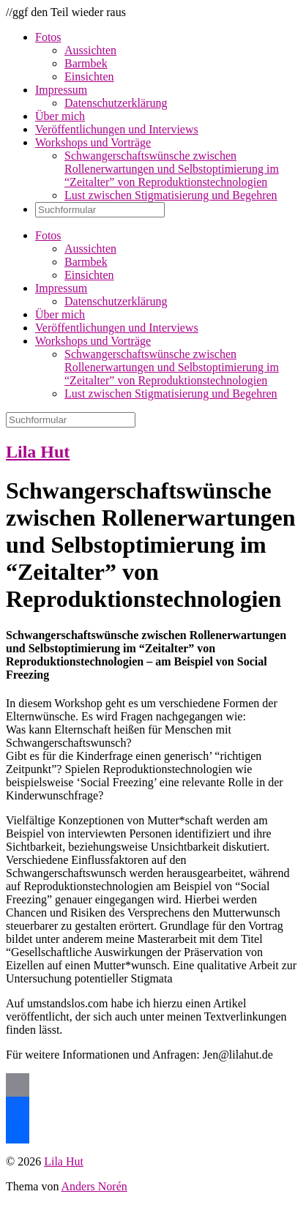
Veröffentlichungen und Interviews (116, 129)
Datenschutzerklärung (115, 103)
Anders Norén (94, 1186)
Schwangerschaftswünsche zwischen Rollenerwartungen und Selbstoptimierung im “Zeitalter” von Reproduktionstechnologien (171, 168)
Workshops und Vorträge (93, 142)
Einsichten (89, 76)
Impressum (61, 89)
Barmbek (86, 63)
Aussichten (90, 50)
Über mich (60, 116)
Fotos (48, 37)
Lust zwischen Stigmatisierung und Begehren (170, 195)
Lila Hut (38, 451)
